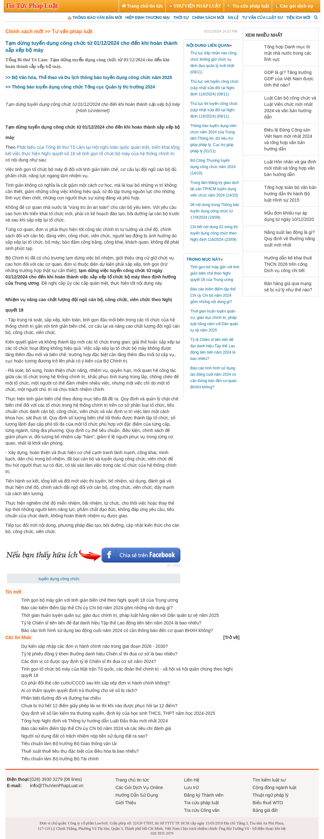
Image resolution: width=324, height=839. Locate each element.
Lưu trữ (191, 787)
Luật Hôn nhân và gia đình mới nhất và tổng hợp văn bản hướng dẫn (290, 168)
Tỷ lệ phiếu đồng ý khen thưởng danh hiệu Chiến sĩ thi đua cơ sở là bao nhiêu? (99, 653)
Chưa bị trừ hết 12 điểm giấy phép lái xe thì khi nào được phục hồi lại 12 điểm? (99, 705)
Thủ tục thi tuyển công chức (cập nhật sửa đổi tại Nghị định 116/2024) (214, 110)
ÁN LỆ (233, 17)
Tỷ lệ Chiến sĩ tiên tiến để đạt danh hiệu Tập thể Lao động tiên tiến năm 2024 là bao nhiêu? (111, 622)
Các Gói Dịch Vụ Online (139, 787)
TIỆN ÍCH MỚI (298, 17)
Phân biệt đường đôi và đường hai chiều (61, 698)
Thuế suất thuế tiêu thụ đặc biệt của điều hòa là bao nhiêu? (80, 751)
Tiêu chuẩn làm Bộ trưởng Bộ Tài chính (60, 758)
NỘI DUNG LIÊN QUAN (209, 45)
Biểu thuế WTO (267, 802)
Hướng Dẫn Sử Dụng (136, 795)
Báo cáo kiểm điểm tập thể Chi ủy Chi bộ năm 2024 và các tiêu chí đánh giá (96, 728)
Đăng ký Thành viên (203, 795)
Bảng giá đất (264, 810)
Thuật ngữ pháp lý (270, 795)
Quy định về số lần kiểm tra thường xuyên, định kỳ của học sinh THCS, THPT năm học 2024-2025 (118, 713)
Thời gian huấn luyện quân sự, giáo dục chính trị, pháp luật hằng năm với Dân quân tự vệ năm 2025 (120, 615)
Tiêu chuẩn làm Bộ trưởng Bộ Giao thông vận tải (69, 743)
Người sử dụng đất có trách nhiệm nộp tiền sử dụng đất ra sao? (84, 736)
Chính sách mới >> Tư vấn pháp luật (48, 31)
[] (231, 637)
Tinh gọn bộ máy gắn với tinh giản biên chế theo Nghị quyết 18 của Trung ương (215, 273)
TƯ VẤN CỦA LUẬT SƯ (262, 17)
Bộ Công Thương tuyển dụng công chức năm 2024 (213, 166)
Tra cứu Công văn (202, 810)
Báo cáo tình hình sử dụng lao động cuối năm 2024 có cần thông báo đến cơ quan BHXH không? (117, 630)
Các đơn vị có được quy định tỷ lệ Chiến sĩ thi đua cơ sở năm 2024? (88, 661)
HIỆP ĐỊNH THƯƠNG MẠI (147, 17)
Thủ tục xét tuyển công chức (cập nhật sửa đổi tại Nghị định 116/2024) (214, 87)
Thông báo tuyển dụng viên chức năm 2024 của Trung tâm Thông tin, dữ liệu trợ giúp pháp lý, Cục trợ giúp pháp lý (213, 138)
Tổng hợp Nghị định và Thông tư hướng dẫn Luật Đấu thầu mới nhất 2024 (94, 720)
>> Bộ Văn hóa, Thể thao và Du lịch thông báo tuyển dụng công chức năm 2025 (88, 77)
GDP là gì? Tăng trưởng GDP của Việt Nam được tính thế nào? (289, 79)
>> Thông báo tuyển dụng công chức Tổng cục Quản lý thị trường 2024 (80, 86)
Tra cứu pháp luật (201, 802)
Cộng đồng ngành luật (274, 787)
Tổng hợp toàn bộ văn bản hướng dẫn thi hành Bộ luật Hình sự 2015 (290, 194)
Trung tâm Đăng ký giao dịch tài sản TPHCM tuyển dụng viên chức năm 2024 (214, 189)
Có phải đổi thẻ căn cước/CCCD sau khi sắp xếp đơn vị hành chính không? (95, 682)
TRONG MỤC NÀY (205, 259)
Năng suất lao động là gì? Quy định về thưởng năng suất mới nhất (289, 238)
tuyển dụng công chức (59, 578)
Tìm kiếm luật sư (268, 779)
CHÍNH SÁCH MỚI (208, 17)
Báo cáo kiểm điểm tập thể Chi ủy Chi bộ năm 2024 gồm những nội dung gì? (213, 295)
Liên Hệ (191, 779)
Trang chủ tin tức (132, 779)
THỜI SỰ (181, 17)
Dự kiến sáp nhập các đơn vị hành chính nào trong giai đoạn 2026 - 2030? (94, 646)
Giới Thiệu (125, 802)
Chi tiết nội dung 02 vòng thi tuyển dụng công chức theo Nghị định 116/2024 (214, 233)
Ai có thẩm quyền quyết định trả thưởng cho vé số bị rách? (79, 690)
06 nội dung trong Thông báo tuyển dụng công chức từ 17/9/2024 (214, 211)
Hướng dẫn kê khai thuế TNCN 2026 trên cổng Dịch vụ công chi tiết (288, 264)
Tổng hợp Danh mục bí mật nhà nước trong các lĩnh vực (287, 53)
